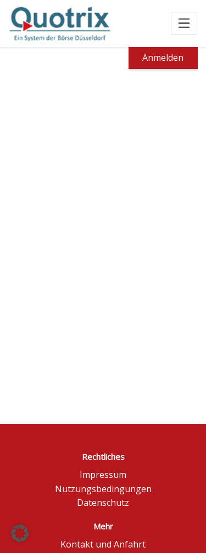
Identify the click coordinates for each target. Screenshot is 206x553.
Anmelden (162, 58)
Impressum (103, 475)
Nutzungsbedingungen (103, 489)
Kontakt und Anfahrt (103, 544)
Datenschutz (103, 503)
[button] (20, 533)
